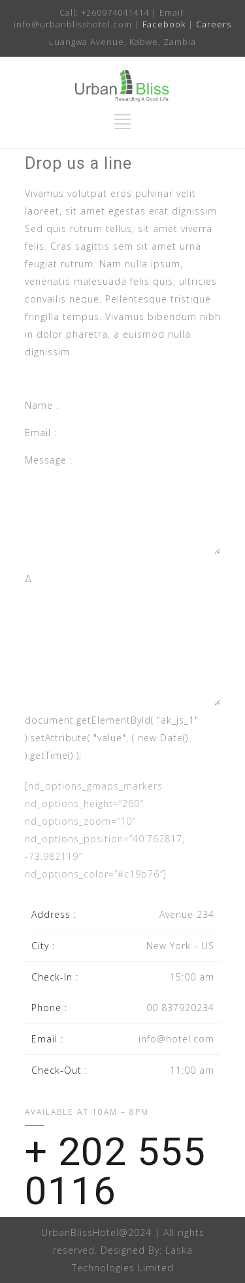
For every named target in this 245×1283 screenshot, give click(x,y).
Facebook (164, 24)
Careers (213, 24)
